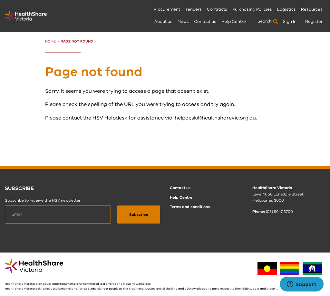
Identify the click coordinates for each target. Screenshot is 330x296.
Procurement (167, 9)
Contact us (205, 21)
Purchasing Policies (252, 9)
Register (314, 21)
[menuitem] (167, 10)
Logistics (286, 9)
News (183, 21)
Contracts (217, 9)
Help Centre (233, 21)
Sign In (289, 21)
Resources (312, 9)
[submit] (138, 214)
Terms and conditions (190, 206)
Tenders (193, 9)
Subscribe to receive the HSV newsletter (43, 200)
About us (163, 21)
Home (50, 41)
